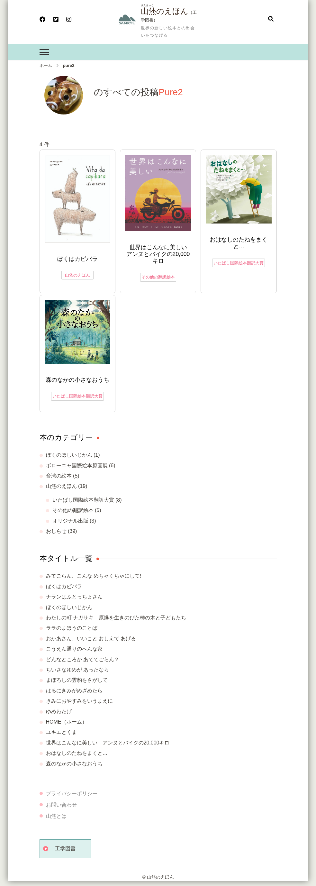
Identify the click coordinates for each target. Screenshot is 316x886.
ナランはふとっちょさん (74, 596)
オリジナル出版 (70, 521)
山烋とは (56, 816)
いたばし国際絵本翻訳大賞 (238, 262)
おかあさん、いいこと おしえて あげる (91, 638)
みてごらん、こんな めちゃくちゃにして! (93, 576)
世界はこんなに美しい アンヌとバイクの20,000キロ (158, 254)
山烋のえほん (164, 11)
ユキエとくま (61, 732)
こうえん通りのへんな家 (74, 649)
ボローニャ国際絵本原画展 (77, 465)
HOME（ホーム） (66, 722)
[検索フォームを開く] (271, 19)
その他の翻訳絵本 (158, 277)
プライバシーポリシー (71, 793)
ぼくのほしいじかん (69, 455)
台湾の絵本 (59, 476)
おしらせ (56, 531)
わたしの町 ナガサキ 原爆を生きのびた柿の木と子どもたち (116, 617)
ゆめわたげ (59, 711)
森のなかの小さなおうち (77, 380)
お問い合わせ (61, 805)
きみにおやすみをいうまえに (79, 701)
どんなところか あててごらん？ (82, 659)
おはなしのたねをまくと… (238, 243)
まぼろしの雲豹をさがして (77, 680)
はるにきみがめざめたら (74, 690)
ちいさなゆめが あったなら (77, 669)
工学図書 (65, 848)
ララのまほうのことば (71, 628)
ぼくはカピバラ (77, 259)
